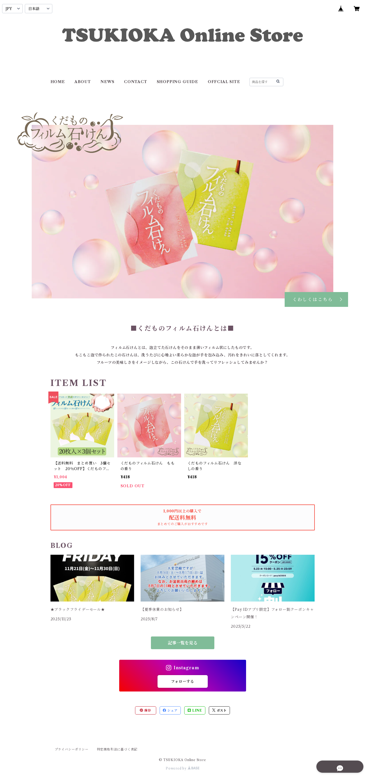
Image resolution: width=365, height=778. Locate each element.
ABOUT (83, 81)
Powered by (182, 768)
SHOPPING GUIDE (177, 81)
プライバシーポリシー (72, 749)
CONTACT (135, 81)
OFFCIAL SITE (224, 81)
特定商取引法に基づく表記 (117, 749)
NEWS (107, 81)
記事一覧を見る (182, 642)
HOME (57, 81)
